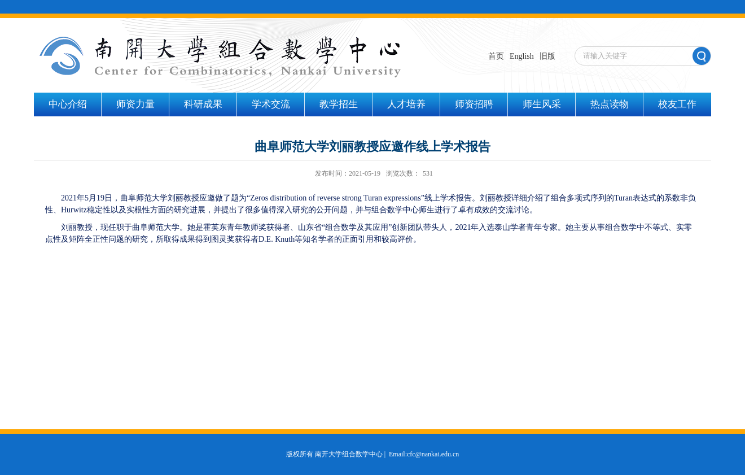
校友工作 (677, 104)
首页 (496, 56)
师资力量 (135, 104)
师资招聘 (474, 104)
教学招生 (338, 104)
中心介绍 (68, 104)
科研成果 (203, 104)
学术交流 (271, 104)
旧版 (547, 56)
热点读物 (609, 104)
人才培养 (406, 104)
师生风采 (542, 104)
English (522, 56)
